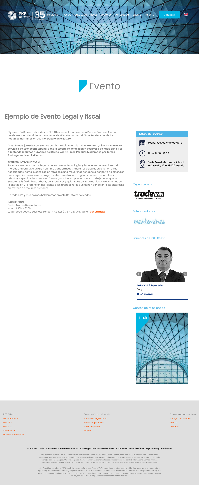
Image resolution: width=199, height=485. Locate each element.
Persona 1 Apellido (150, 285)
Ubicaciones (9, 430)
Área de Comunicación (97, 414)
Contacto (169, 14)
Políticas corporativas (13, 434)
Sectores (106, 14)
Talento (149, 14)
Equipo (137, 14)
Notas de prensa (92, 426)
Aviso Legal (84, 448)
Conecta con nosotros (183, 414)
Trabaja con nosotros (180, 418)
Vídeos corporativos (94, 422)
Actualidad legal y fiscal (95, 418)
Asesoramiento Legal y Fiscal (79, 14)
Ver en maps (97, 211)
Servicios (52, 14)
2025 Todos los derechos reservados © (58, 448)
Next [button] (185, 274)
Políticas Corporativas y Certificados (154, 448)
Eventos (87, 430)
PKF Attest (8, 414)
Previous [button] (139, 274)
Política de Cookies (125, 448)
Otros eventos (149, 378)
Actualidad (122, 14)
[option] (162, 271)
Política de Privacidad (103, 448)
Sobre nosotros (10, 418)
